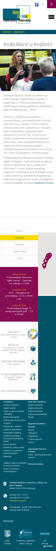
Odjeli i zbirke (9, 408)
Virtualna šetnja (35, 464)
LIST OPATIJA (44, 542)
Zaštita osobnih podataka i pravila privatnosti (15, 464)
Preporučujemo (20, 251)
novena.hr (48, 546)
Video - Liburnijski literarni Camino (39, 456)
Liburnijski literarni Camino (37, 450)
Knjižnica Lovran (35, 408)
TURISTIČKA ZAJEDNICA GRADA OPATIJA (25, 542)
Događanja (20, 244)
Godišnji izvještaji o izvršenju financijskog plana (13, 438)
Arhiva (20, 258)
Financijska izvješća (12, 432)
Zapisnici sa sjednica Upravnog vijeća (12, 452)
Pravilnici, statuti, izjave (13, 447)
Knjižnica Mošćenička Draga (37, 415)
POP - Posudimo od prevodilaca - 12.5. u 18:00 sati (19, 295)
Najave (20, 230)
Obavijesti (19, 32)
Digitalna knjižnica (37, 423)
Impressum (8, 520)
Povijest (7, 423)
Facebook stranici (43, 182)
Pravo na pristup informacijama (11, 470)
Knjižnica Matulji (35, 405)
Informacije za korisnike (14, 420)
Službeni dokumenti (12, 429)
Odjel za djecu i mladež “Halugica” (13, 412)
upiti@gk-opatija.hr (17, 500)
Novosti (7, 32)
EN (42, 4)
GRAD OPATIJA (7, 542)
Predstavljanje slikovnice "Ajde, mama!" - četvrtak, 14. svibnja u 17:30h (19, 280)
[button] (44, 266)
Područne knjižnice (37, 401)
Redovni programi (11, 417)
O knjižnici (8, 401)
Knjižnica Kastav (35, 411)
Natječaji (7, 456)
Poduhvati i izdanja (12, 426)
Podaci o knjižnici (11, 405)
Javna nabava (9, 444)
